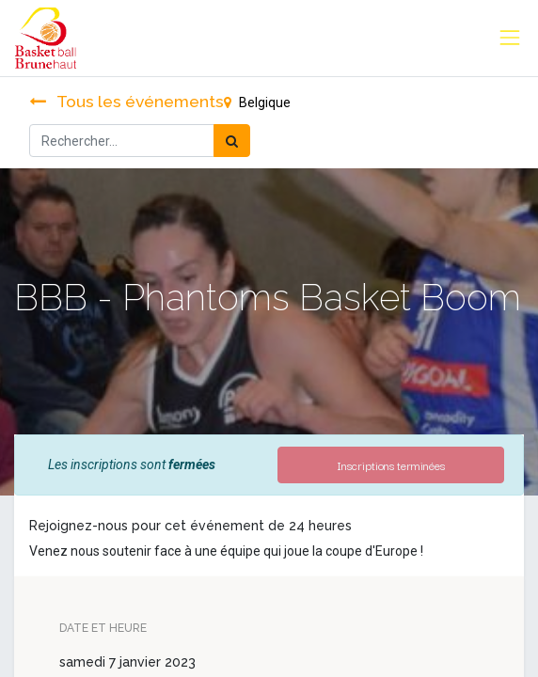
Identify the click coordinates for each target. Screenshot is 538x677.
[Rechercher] (232, 140)
